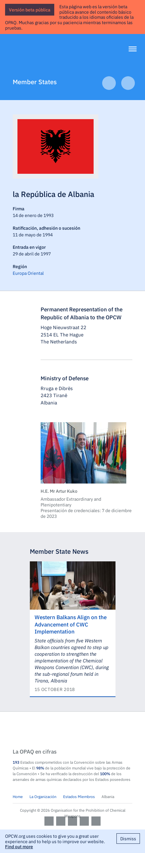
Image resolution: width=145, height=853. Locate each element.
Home (18, 796)
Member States (35, 81)
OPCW (72, 730)
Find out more (19, 846)
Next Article (128, 83)
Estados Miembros (79, 796)
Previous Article (109, 83)
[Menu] (133, 49)
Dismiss (128, 838)
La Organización (43, 796)
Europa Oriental (28, 273)
